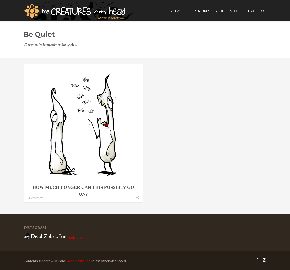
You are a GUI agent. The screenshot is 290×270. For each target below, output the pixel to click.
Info (233, 11)
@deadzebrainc (80, 237)
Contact (249, 11)
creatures (200, 11)
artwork (178, 11)
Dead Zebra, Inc (78, 261)
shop (219, 11)
